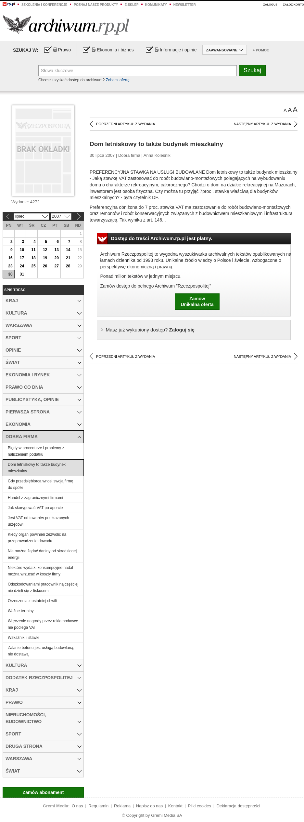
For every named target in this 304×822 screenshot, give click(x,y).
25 (33, 266)
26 (45, 266)
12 (45, 250)
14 (68, 250)
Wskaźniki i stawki (23, 637)
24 (22, 266)
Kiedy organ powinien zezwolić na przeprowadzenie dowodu (37, 537)
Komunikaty (156, 5)
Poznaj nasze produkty (96, 5)
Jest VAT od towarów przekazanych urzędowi (38, 521)
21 (68, 258)
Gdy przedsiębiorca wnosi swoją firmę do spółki (40, 484)
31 (22, 274)
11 (33, 250)
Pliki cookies (199, 805)
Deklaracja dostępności (238, 805)
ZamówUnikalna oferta (197, 301)
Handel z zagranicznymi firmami (35, 497)
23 (10, 266)
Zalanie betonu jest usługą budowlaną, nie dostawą (41, 650)
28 (68, 266)
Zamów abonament (43, 792)
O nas (77, 805)
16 (10, 258)
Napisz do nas (149, 805)
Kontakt (175, 805)
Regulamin (98, 805)
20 (56, 258)
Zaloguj (270, 4)
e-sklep (131, 5)
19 (45, 258)
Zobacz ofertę (117, 80)
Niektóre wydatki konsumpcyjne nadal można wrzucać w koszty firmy (40, 570)
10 (22, 250)
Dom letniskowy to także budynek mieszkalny (37, 467)
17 (22, 258)
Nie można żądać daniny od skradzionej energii (42, 554)
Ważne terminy (21, 611)
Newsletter (184, 5)
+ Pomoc (261, 50)
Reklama (122, 805)
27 (56, 266)
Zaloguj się (150, 329)
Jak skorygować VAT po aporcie (35, 507)
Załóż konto (293, 4)
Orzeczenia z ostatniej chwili (32, 601)
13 (56, 250)
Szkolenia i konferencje (44, 5)
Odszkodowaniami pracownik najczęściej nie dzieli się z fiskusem (43, 587)
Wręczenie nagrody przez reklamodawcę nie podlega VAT (43, 624)
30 (10, 274)
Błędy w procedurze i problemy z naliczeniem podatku (36, 451)
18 (33, 258)
